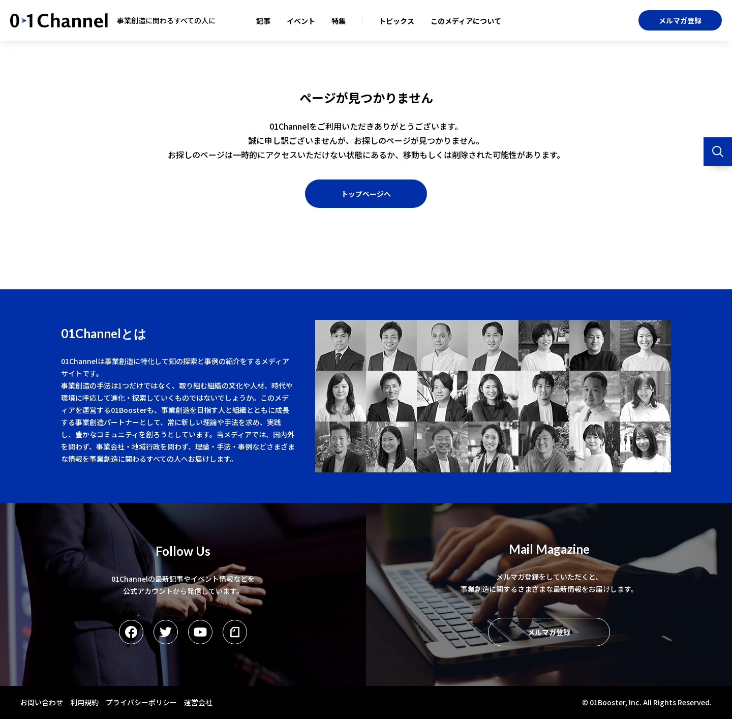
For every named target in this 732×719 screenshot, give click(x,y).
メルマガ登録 (680, 20)
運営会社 (198, 702)
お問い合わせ (41, 702)
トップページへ (366, 194)
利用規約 (84, 702)
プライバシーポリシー (141, 702)
